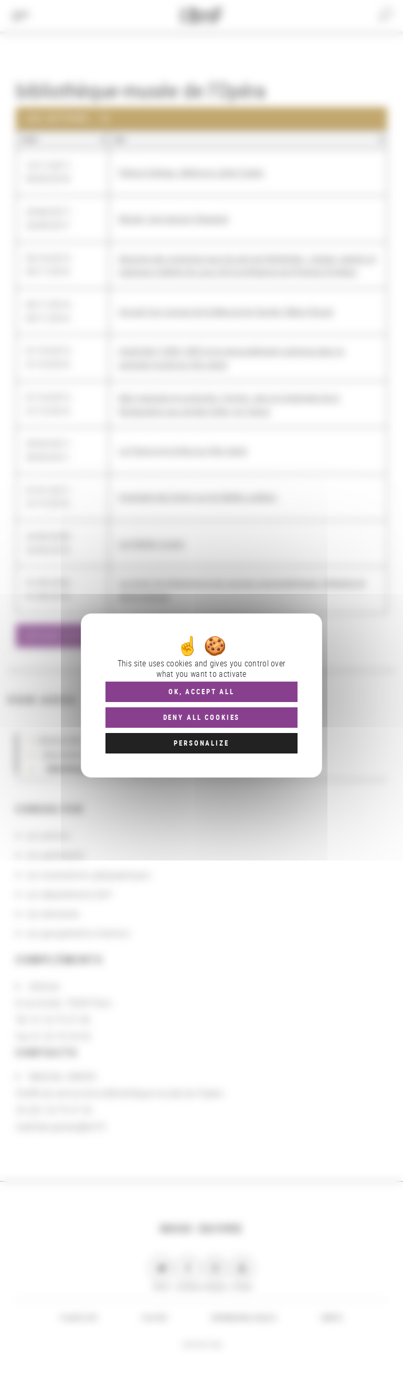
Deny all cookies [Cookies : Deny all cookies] (201, 717)
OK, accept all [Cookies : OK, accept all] (201, 691)
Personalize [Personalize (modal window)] (201, 743)
